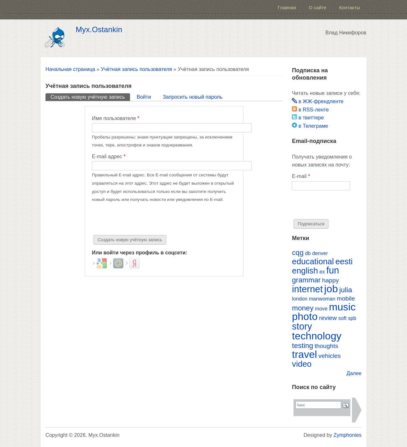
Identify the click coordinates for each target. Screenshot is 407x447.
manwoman (322, 299)
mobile (346, 298)
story (302, 326)
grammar (306, 280)
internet (307, 289)
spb (352, 318)
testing (302, 346)
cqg (297, 253)
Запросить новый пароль (193, 97)
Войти (144, 97)
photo (304, 316)
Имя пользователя (115, 118)
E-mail (301, 176)
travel (304, 354)
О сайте (318, 7)
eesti (344, 261)
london (299, 299)
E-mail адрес (109, 156)
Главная (287, 7)
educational (313, 261)
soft (342, 318)
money (303, 308)
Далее (354, 373)
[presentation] (140, 219)
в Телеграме (310, 126)
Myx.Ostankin (99, 29)
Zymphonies (348, 435)
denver (320, 253)
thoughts (326, 346)
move (321, 308)
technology (316, 336)
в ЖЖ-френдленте (317, 101)
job (331, 288)
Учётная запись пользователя (136, 69)
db (308, 253)
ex (322, 271)
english (305, 270)
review (328, 318)
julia (345, 290)
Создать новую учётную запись (90, 96)
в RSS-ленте (310, 109)
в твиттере (308, 117)
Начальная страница (70, 69)
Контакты (349, 7)
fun (332, 270)
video (302, 363)
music (342, 307)
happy (330, 280)
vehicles (330, 355)
